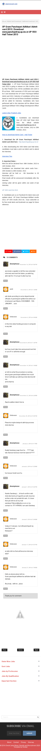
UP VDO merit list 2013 (10, 190)
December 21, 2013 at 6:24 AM (28, 395)
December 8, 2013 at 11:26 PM (28, 342)
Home (20, 650)
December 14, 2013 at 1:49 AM (28, 365)
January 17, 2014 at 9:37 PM (29, 544)
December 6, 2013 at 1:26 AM (29, 289)
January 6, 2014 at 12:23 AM (29, 466)
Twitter (26, 251)
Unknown (13, 317)
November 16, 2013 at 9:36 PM (28, 264)
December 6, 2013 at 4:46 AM (29, 317)
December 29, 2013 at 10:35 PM (28, 416)
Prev (4, 650)
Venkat (25, 747)
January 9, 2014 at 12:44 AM (29, 519)
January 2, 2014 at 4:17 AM (29, 443)
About (9, 742)
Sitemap (31, 742)
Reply (5, 280)
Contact (16, 742)
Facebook (17, 251)
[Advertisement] (20, 57)
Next (36, 650)
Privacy (23, 742)
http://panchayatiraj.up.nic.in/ (28, 142)
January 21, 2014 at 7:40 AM (29, 567)
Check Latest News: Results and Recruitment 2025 (23, 745)
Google (8, 251)
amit (11, 289)
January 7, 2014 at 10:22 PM (29, 487)
